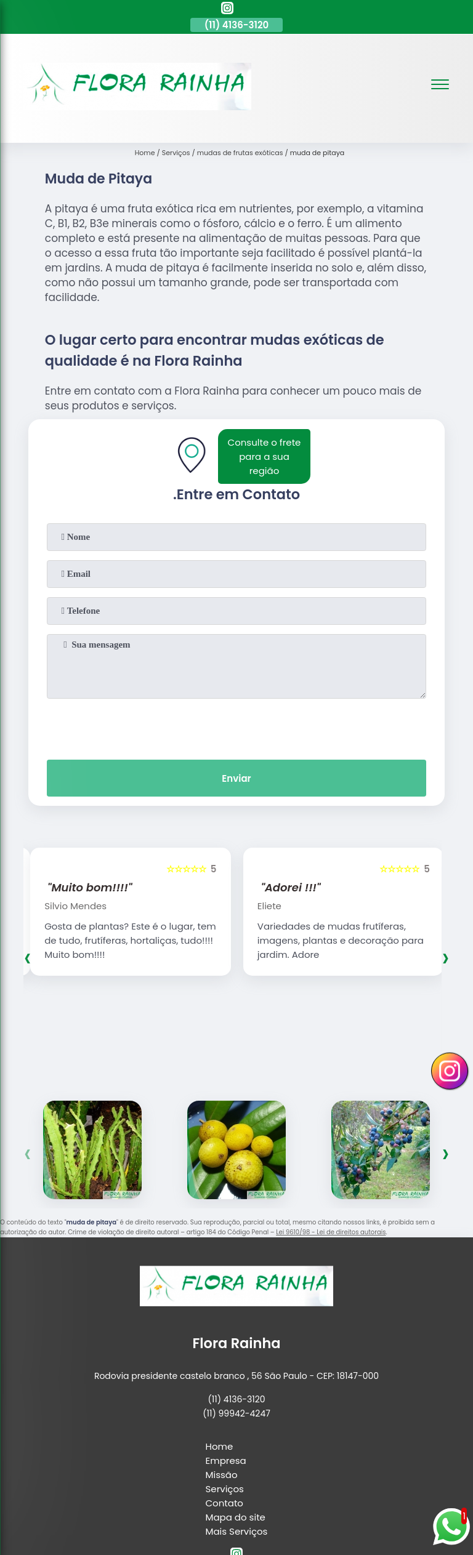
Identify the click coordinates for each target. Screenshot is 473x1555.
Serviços (225, 1488)
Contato (224, 1503)
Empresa (226, 1460)
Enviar (236, 778)
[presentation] (236, 726)
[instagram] (227, 10)
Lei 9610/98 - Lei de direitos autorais (331, 1232)
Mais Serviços (237, 1531)
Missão (222, 1474)
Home (219, 1446)
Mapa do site (235, 1517)
